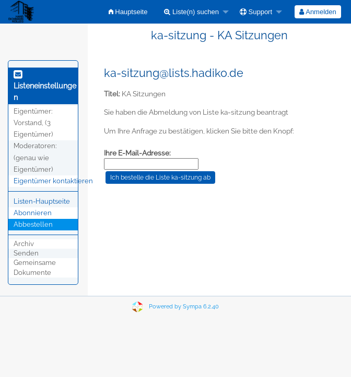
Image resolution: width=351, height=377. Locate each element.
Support (256, 12)
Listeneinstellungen (45, 86)
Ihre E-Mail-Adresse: (137, 153)
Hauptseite (128, 12)
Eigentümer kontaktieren (53, 181)
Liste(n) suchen (191, 12)
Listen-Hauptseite (42, 201)
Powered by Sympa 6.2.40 (184, 306)
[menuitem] (128, 12)
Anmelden (317, 12)
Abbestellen (33, 224)
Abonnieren (33, 213)
